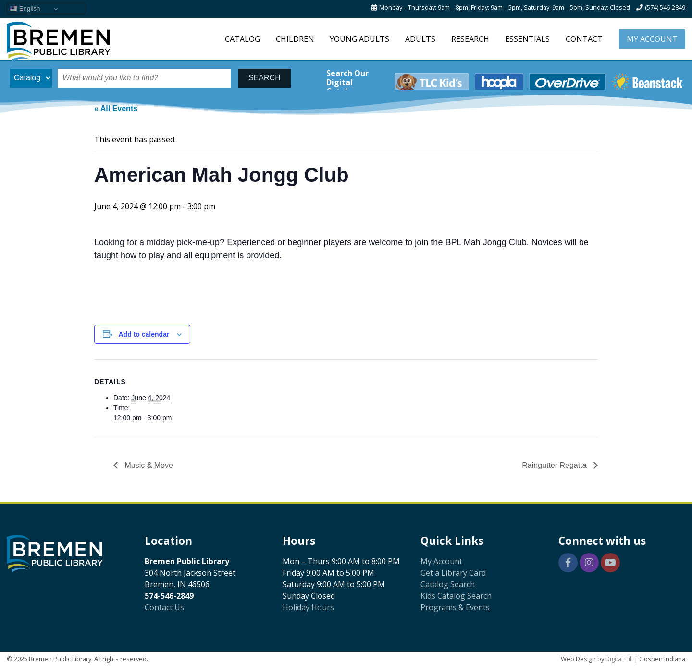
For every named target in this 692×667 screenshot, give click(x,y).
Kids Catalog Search (456, 596)
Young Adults (359, 39)
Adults (420, 39)
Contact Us (164, 607)
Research (470, 39)
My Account (652, 39)
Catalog (242, 39)
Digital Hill (619, 658)
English (25, 9)
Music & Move (148, 465)
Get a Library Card (453, 572)
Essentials (527, 39)
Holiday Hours (308, 607)
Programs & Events (455, 607)
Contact (584, 39)
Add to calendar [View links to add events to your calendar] (144, 334)
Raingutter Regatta (555, 465)
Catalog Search (447, 584)
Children (295, 39)
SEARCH (264, 78)
